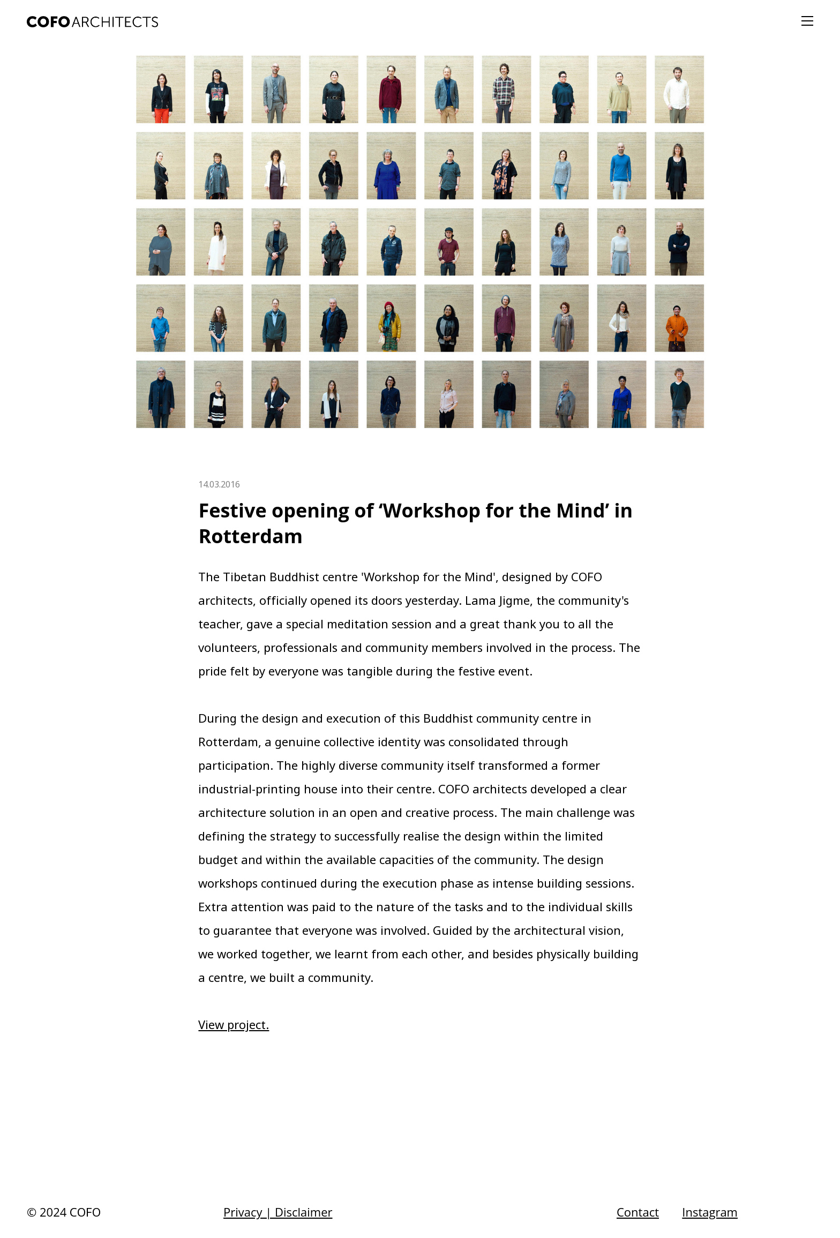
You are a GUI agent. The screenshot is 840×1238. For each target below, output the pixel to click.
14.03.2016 (219, 484)
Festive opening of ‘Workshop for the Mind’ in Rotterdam (415, 523)
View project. (233, 1025)
